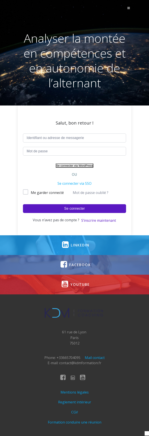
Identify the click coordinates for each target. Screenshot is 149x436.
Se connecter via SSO (74, 183)
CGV (74, 412)
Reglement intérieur (74, 402)
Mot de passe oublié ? (90, 192)
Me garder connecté (47, 192)
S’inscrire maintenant (98, 220)
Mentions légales (75, 392)
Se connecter (74, 208)
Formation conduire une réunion (74, 422)
